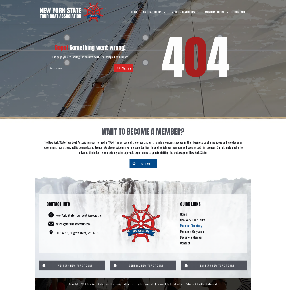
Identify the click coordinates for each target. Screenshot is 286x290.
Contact (185, 243)
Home (183, 214)
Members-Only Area (192, 231)
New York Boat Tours (192, 220)
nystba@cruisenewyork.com (73, 224)
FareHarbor (176, 284)
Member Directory (191, 225)
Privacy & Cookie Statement (201, 284)
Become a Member (191, 237)
